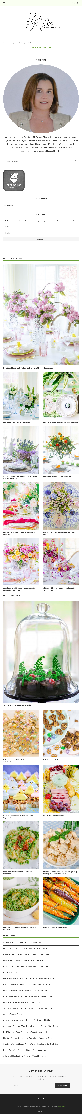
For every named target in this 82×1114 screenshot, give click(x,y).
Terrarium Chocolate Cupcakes (17, 705)
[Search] (78, 3)
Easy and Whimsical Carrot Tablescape (57, 476)
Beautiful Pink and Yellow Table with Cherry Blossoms (28, 368)
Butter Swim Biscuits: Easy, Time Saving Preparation (24, 1050)
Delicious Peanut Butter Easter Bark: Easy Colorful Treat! (18, 761)
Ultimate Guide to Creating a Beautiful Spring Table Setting (59, 589)
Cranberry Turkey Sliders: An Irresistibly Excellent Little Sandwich (30, 1044)
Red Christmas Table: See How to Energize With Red (25, 1032)
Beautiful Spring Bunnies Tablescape (16, 422)
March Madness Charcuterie (53, 816)
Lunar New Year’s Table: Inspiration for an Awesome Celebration (30, 978)
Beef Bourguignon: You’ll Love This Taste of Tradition (25, 966)
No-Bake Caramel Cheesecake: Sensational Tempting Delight (28, 1038)
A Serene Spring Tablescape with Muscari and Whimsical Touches (20, 477)
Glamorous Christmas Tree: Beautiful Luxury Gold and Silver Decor (31, 1026)
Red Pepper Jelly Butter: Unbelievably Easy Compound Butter (29, 996)
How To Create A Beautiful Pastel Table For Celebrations (26, 990)
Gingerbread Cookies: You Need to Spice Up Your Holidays (27, 1020)
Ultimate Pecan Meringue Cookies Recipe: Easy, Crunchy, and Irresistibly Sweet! (60, 873)
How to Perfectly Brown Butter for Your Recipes (23, 960)
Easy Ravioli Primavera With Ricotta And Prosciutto (17, 873)
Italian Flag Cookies (11, 972)
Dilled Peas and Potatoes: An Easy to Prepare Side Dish (19, 929)
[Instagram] (72, 3)
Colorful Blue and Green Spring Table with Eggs (60, 422)
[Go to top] (41, 1111)
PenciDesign (61, 1106)
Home (5, 43)
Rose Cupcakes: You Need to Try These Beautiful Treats (26, 984)
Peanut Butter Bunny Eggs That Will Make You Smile (25, 948)
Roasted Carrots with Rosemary (55, 928)
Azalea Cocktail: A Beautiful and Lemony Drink (22, 942)
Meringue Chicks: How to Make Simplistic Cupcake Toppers (18, 817)
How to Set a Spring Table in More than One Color (59, 533)
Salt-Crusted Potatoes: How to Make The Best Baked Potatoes (29, 1008)
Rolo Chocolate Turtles (51, 760)
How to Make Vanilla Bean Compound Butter (21, 1002)
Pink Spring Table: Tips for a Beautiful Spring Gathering (19, 533)
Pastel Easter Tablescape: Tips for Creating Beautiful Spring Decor (19, 589)
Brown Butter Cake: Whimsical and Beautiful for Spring (26, 954)
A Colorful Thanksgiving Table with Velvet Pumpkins (24, 1056)
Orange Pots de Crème (12, 1014)
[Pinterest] (74, 3)
